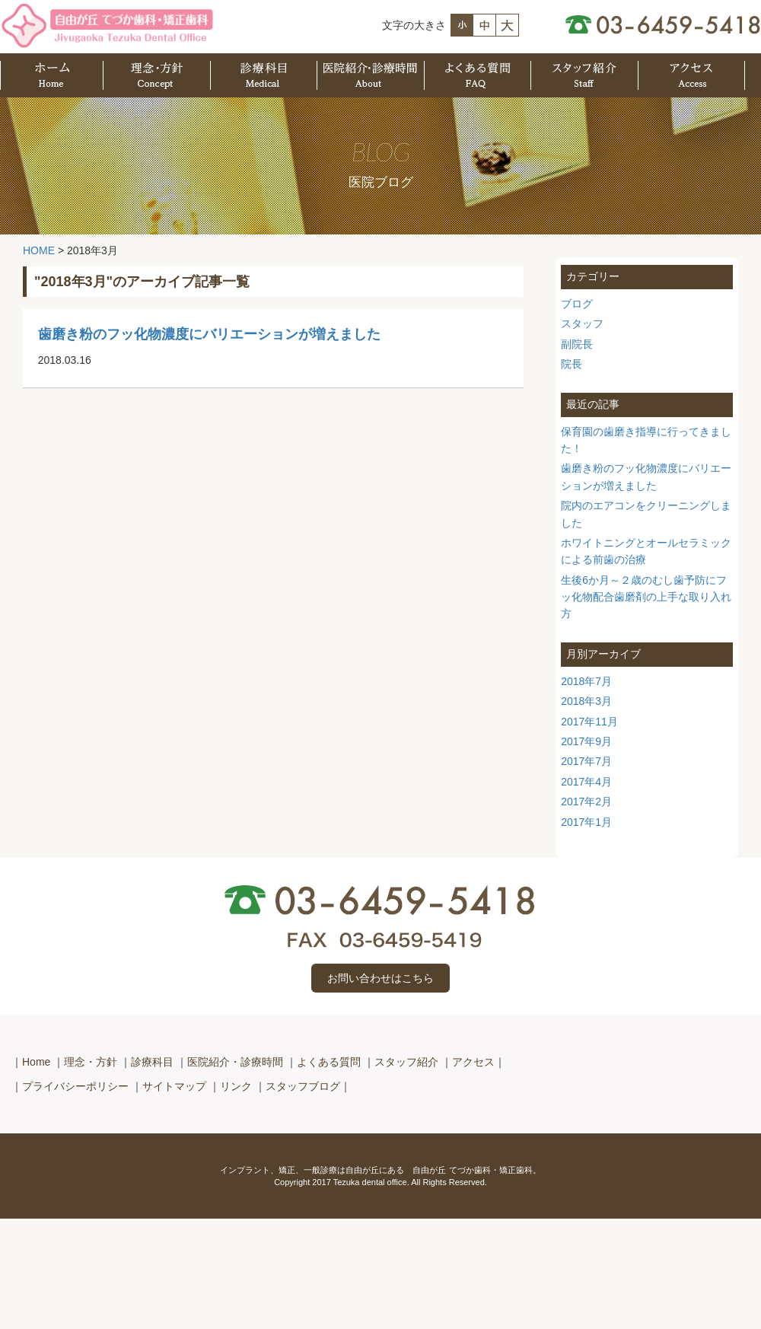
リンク (236, 1086)
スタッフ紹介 (406, 1062)
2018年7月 (586, 681)
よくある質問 (329, 1062)
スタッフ (582, 323)
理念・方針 (90, 1062)
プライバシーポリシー (75, 1086)
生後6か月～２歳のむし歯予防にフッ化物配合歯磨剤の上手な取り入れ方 (646, 597)
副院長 (577, 344)
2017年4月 (586, 782)
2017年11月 (589, 721)
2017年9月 (586, 741)
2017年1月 (586, 822)
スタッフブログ (303, 1086)
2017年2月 (586, 801)
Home (36, 1062)
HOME (39, 250)
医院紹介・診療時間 (235, 1062)
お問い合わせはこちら (380, 978)
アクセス (473, 1062)
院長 (571, 364)
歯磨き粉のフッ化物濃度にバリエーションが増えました (209, 334)
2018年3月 (586, 701)
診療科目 (152, 1062)
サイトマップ (174, 1086)
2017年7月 (586, 761)
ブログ (577, 304)
